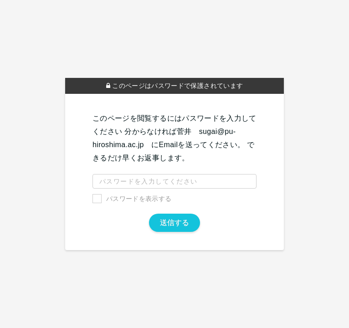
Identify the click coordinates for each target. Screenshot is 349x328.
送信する (174, 222)
